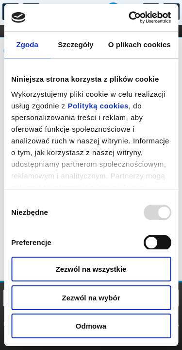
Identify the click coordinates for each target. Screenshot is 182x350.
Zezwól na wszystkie (91, 269)
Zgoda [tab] (27, 44)
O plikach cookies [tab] (139, 44)
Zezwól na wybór (91, 298)
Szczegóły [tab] (75, 44)
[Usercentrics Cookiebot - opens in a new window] (129, 17)
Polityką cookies (98, 106)
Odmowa (91, 326)
